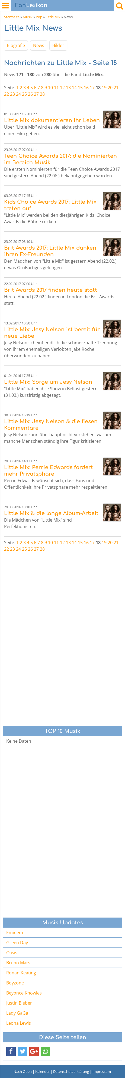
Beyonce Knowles (24, 993)
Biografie (16, 45)
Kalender (42, 1071)
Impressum (101, 1071)
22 (6, 94)
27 (36, 94)
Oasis (11, 953)
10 (50, 88)
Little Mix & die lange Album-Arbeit (51, 513)
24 (18, 94)
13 (68, 88)
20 (110, 88)
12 (62, 88)
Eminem (14, 932)
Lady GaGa (17, 1013)
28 (42, 94)
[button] (11, 1051)
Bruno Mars (18, 963)
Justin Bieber (19, 1003)
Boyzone (15, 983)
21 (116, 88)
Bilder (58, 45)
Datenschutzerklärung (71, 1071)
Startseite (12, 16)
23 (12, 94)
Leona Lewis (18, 1023)
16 (86, 88)
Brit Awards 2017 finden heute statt (50, 290)
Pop (39, 16)
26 (30, 94)
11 (56, 88)
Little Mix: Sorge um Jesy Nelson (48, 382)
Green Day (17, 943)
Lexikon (31, 5)
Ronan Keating (21, 973)
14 (74, 88)
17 (92, 88)
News (38, 45)
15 (80, 88)
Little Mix (53, 16)
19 (104, 88)
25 (24, 94)
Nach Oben (23, 1071)
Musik (28, 16)
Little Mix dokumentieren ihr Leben (52, 120)
